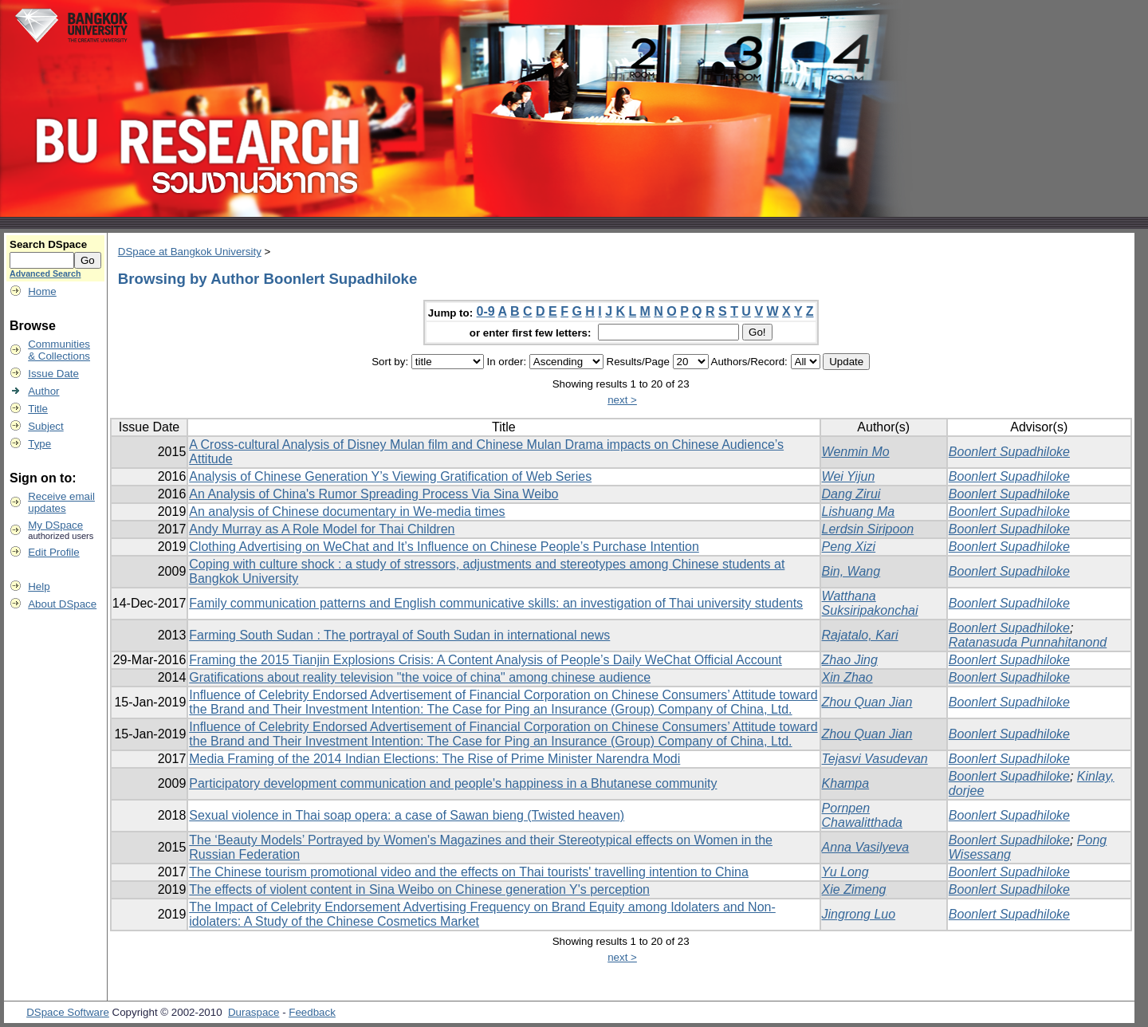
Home (42, 291)
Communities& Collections (59, 350)
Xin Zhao (847, 677)
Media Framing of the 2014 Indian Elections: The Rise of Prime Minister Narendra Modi (434, 758)
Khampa (846, 783)
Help (38, 586)
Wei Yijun (848, 476)
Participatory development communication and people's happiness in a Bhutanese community (453, 783)
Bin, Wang (851, 571)
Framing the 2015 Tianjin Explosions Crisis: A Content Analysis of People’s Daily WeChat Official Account (485, 660)
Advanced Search (45, 273)
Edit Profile (53, 552)
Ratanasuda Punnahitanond (1028, 642)
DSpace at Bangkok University (189, 252)
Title (38, 409)
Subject (45, 426)
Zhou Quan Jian (867, 702)
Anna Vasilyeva (866, 847)
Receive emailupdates (61, 502)
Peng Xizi (849, 546)
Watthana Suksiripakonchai (870, 603)
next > (622, 400)
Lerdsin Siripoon (868, 529)
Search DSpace (48, 244)
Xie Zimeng (854, 889)
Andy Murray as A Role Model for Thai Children (321, 529)
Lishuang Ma (858, 511)
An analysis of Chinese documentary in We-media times (347, 511)
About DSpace (62, 604)
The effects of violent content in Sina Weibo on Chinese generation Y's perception (419, 889)
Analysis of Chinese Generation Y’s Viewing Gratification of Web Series (390, 476)
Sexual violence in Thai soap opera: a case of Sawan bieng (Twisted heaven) (406, 815)
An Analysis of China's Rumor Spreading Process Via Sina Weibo (373, 494)
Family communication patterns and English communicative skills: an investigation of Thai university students (496, 603)
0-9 (486, 311)
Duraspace (253, 1012)
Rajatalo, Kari (860, 635)
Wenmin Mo (856, 451)
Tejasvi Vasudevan (875, 758)
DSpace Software (67, 1012)
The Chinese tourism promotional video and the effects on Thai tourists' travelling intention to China (469, 872)
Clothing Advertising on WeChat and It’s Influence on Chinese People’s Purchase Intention (444, 546)
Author (43, 391)
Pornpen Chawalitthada (862, 815)
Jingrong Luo (859, 914)
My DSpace (55, 525)
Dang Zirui (851, 494)
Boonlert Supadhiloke (1009, 451)
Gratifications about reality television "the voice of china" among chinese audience (420, 677)
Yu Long (845, 872)
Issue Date (53, 374)
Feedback (312, 1012)
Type (39, 444)
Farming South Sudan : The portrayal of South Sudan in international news (399, 635)
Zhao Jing (850, 660)
